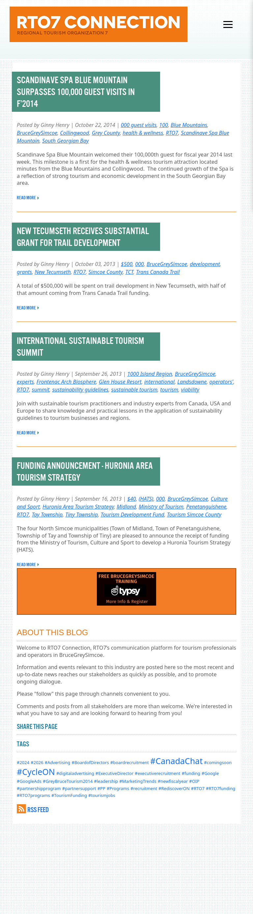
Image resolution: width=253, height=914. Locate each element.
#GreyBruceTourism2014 (68, 781)
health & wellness (143, 132)
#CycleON (36, 771)
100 (163, 125)
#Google (210, 773)
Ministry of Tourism (161, 506)
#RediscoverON (174, 788)
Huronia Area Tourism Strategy (78, 506)
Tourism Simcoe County (194, 514)
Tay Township (47, 514)
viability (190, 389)
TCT (129, 272)
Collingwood (74, 132)
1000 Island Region (149, 373)
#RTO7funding (220, 788)
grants (24, 272)
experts (25, 381)
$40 (131, 498)
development (205, 264)
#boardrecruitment (129, 762)
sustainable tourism (134, 389)
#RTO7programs (33, 795)
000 (139, 264)
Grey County (106, 132)
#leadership (106, 781)
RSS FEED (38, 809)
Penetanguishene (206, 506)
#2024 (23, 762)
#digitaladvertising (75, 773)
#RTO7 (198, 788)
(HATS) (146, 498)
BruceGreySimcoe (37, 132)
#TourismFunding (69, 795)
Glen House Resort (120, 381)
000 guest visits (138, 125)
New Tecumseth (53, 272)
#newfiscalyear (173, 781)
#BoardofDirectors (90, 762)
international (159, 381)
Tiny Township (81, 514)
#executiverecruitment (157, 773)
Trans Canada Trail (158, 272)
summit (40, 389)
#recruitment (143, 788)
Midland (126, 506)
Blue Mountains (189, 125)
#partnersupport (79, 788)
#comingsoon (218, 762)
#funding (191, 773)
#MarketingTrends (137, 781)
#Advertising (57, 762)
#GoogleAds (29, 781)
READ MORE (26, 197)
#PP (101, 788)
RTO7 (172, 132)
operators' (221, 381)
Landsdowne (192, 381)
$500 (126, 264)
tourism (169, 389)
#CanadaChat (176, 760)
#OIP (194, 781)
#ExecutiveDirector (114, 773)
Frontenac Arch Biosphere (66, 381)
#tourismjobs (101, 795)
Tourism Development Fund (132, 514)
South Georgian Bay (65, 140)
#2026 (37, 762)
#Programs (118, 788)
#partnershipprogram (39, 788)
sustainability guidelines (80, 389)
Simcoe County (105, 272)
